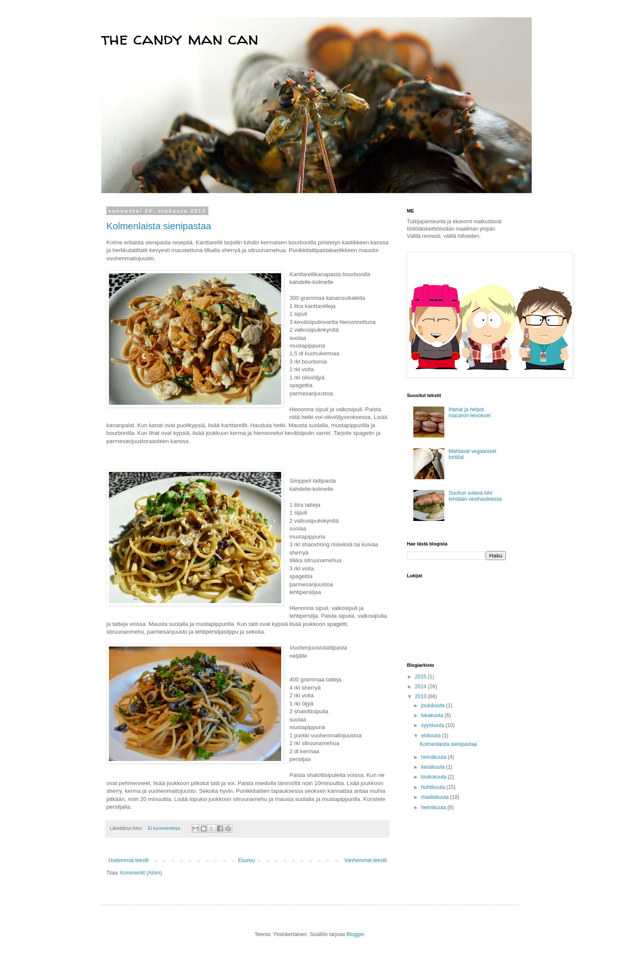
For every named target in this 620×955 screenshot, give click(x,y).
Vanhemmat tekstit (365, 860)
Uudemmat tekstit (128, 860)
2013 (421, 696)
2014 (421, 687)
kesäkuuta (433, 767)
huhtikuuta (433, 787)
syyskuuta (433, 725)
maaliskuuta (435, 797)
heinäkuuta (434, 757)
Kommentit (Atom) (141, 873)
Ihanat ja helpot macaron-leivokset (469, 413)
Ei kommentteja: (165, 828)
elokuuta (431, 736)
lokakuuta (433, 715)
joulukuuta (433, 705)
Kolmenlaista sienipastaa (158, 226)
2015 (421, 677)
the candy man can (179, 38)
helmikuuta (434, 807)
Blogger (355, 934)
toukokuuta (434, 777)
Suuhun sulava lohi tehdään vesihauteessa (475, 496)
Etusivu (246, 860)
